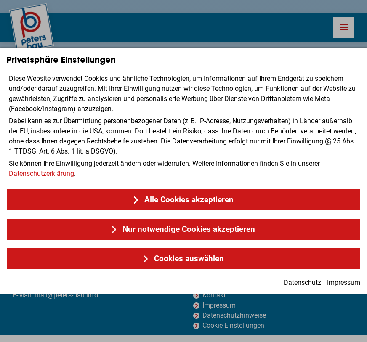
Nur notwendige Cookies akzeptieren (188, 229)
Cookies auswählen (189, 258)
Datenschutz (302, 282)
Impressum (343, 282)
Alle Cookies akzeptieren (189, 199)
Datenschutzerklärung (41, 174)
